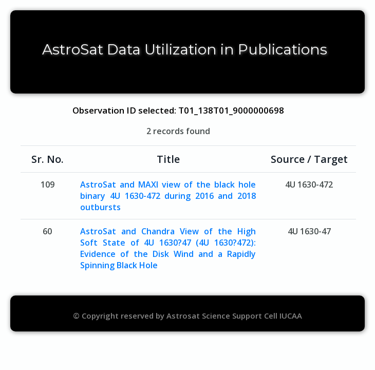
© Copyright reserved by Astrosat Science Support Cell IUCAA (187, 315)
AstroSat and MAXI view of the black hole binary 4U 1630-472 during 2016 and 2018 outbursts (168, 196)
